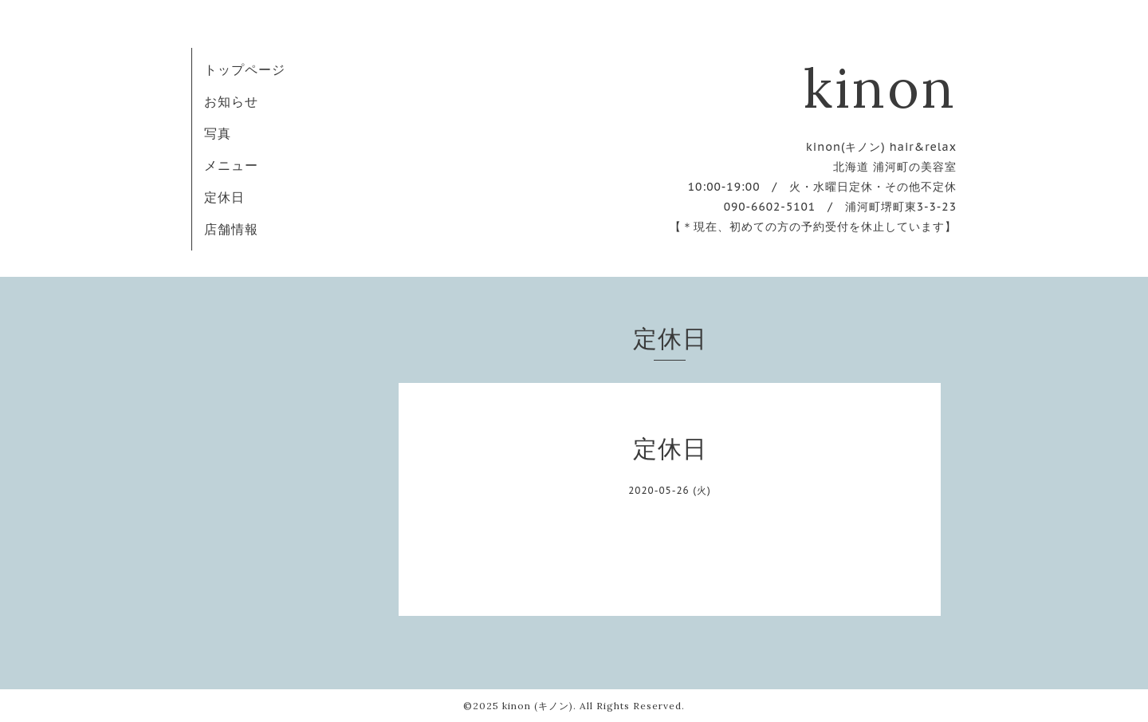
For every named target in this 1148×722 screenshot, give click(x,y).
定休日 (224, 197)
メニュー (231, 165)
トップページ (244, 69)
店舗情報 (231, 229)
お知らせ (231, 101)
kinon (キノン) (537, 706)
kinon (880, 87)
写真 (217, 133)
